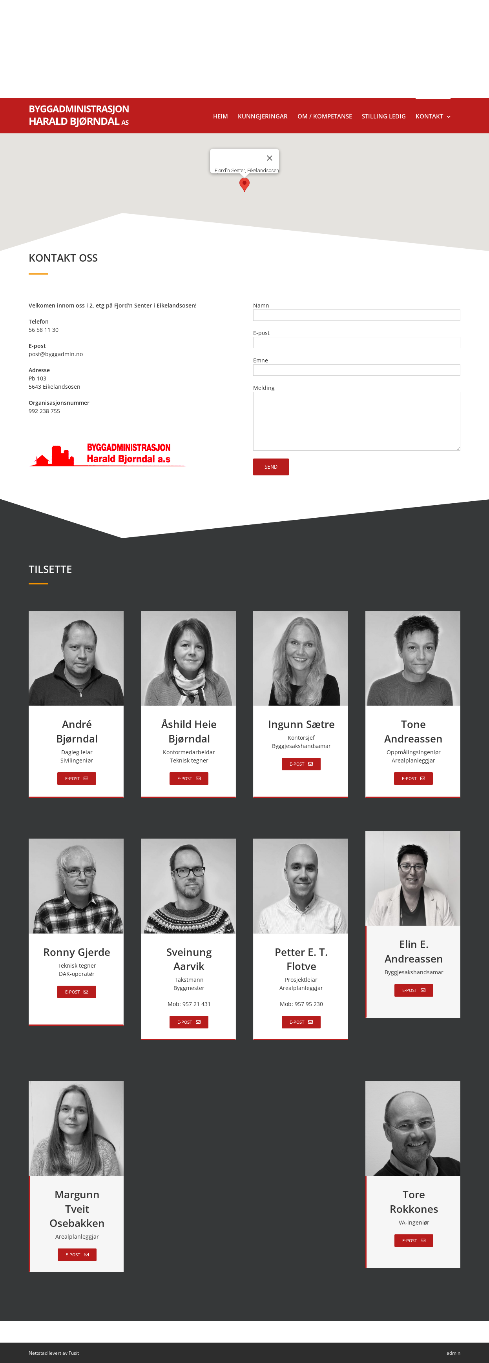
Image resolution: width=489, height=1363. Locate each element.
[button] (244, 185)
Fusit (74, 1353)
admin (453, 1353)
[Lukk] (269, 158)
